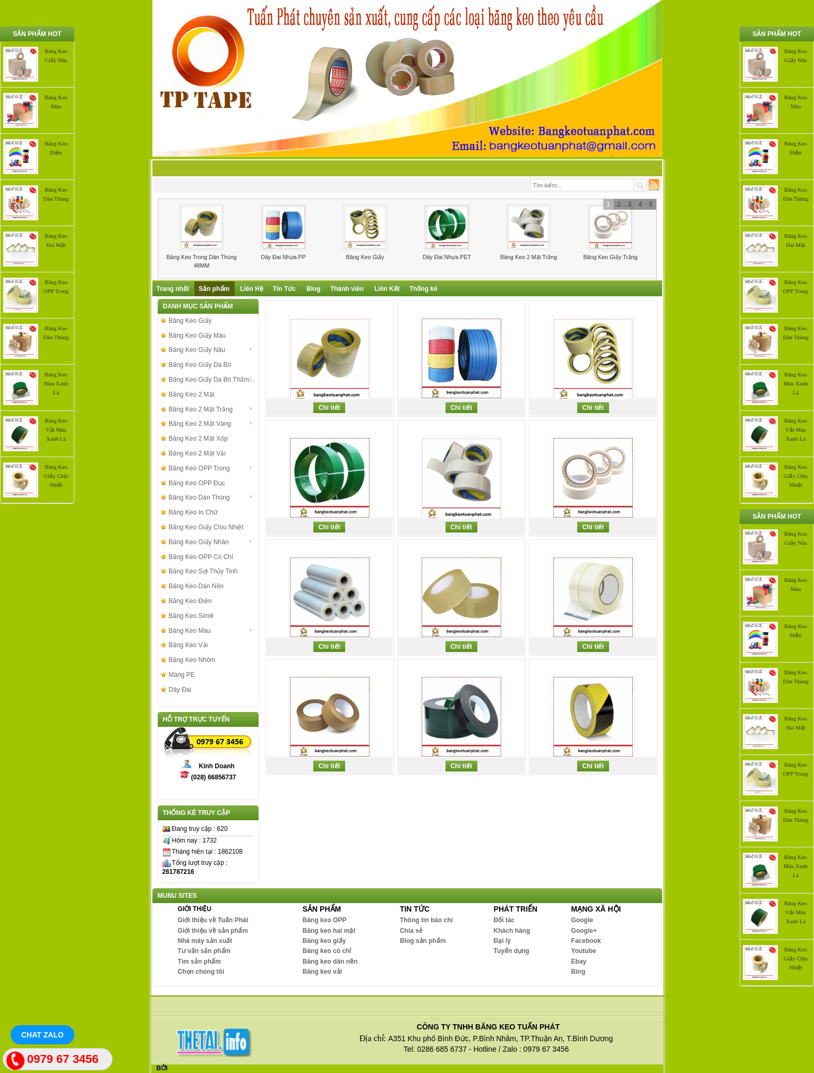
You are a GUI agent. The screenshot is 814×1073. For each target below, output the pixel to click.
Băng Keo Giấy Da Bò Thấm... (212, 379)
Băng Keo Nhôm (192, 660)
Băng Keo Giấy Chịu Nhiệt (56, 476)
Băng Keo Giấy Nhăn (211, 542)
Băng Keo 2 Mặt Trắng (528, 257)
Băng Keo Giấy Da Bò (200, 364)
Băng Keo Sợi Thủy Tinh (203, 571)
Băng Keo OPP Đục (197, 483)
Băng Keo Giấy (365, 257)
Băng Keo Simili (191, 616)
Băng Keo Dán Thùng (211, 497)
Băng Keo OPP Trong (211, 468)
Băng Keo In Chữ (193, 512)
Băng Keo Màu (211, 630)
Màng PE (182, 675)
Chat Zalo (42, 1035)
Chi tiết (329, 407)
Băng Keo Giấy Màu (197, 335)
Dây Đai (180, 689)
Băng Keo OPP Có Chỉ (201, 557)
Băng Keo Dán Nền (196, 586)
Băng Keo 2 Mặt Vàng (211, 423)
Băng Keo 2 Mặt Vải (197, 453)
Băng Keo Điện (190, 601)
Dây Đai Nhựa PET (447, 257)
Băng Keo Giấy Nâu (211, 350)
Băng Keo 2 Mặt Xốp (198, 438)
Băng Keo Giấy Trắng (610, 257)
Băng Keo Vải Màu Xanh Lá (56, 430)
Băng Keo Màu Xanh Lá (56, 384)
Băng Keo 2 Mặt (192, 394)
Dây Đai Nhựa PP (283, 257)
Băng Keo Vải (188, 645)
